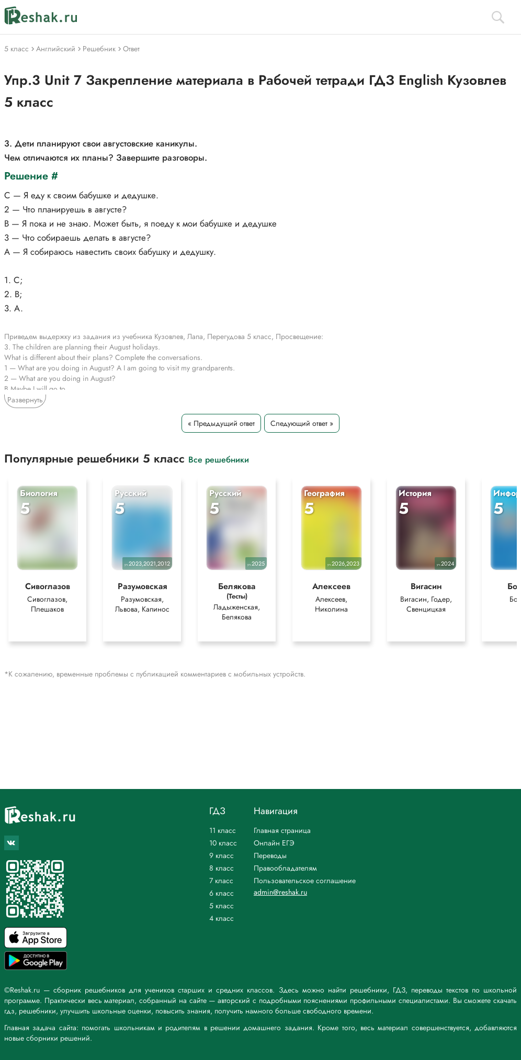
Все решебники (218, 459)
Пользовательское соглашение (305, 880)
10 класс (223, 843)
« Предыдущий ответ (221, 423)
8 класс (221, 868)
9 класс (221, 855)
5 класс (221, 905)
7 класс (221, 880)
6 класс (221, 893)
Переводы (270, 855)
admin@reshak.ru (280, 892)
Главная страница (282, 830)
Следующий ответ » (301, 423)
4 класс (221, 918)
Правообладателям (285, 868)
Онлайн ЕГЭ (274, 843)
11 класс (222, 830)
